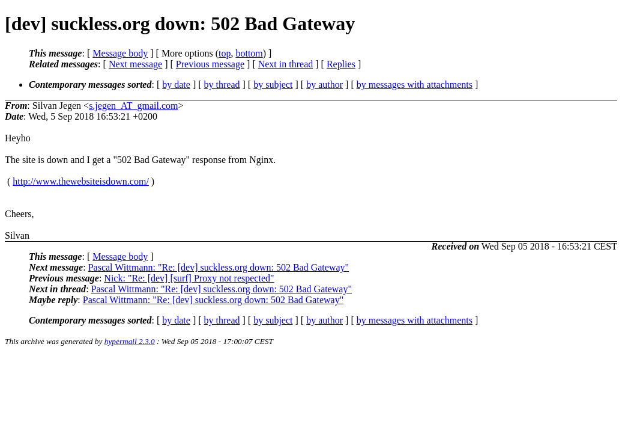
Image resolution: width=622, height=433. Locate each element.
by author (324, 84)
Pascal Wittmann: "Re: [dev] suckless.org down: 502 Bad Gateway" (218, 267)
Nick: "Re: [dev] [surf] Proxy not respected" (189, 278)
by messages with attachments (415, 84)
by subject (272, 84)
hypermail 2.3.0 (129, 341)
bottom (248, 53)
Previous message (210, 64)
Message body (120, 53)
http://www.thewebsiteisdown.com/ (81, 181)
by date (176, 84)
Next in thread (285, 64)
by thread (222, 84)
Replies (341, 64)
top (225, 53)
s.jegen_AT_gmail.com (133, 105)
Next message (135, 64)
